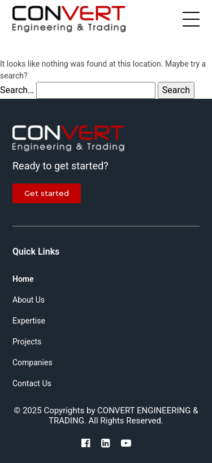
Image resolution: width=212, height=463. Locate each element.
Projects (26, 341)
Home (23, 278)
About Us (28, 299)
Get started (46, 193)
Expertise (28, 320)
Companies (32, 362)
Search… (17, 90)
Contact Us (31, 383)
